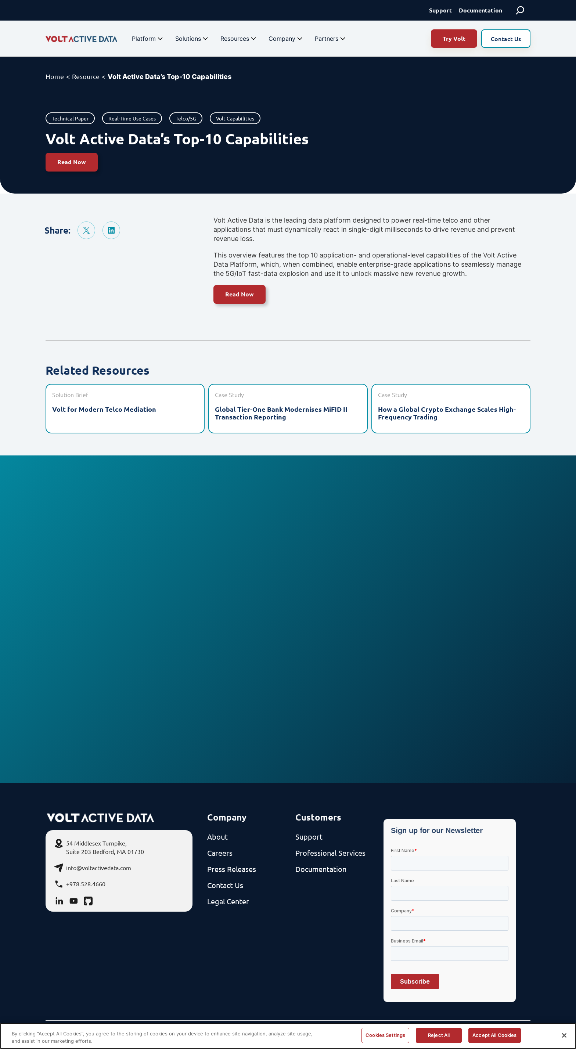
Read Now (71, 162)
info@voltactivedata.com (98, 867)
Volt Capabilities (235, 118)
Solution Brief (70, 394)
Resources (239, 38)
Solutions (192, 38)
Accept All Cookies (494, 1035)
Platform (148, 38)
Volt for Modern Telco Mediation (104, 409)
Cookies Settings (385, 1035)
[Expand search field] (520, 10)
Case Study (229, 394)
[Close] (564, 1035)
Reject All (439, 1035)
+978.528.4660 (85, 883)
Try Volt (454, 38)
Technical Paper (70, 118)
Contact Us (506, 39)
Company (286, 38)
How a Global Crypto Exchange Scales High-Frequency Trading (447, 413)
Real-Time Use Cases (132, 118)
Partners (331, 38)
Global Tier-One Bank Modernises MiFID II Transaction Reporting (281, 413)
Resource (86, 76)
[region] (288, 1036)
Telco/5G (186, 118)
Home (55, 76)
